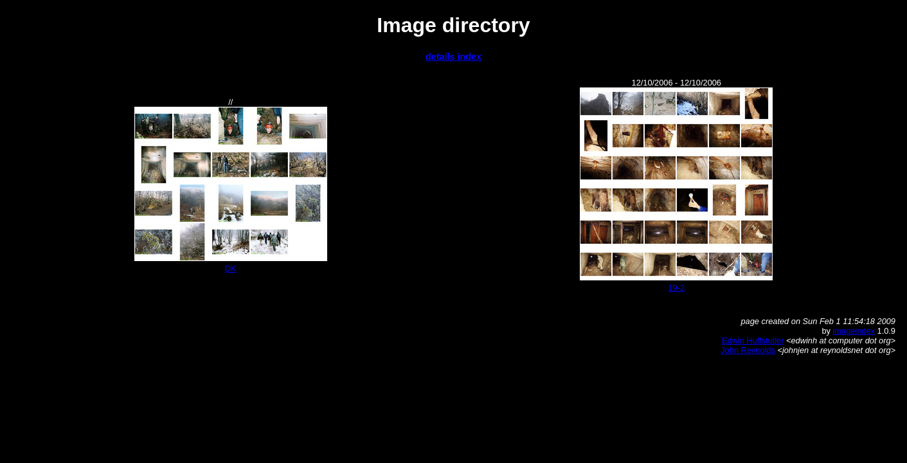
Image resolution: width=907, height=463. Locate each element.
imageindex (854, 331)
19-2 (676, 288)
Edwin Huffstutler (753, 340)
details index (453, 56)
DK (231, 268)
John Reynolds (748, 350)
